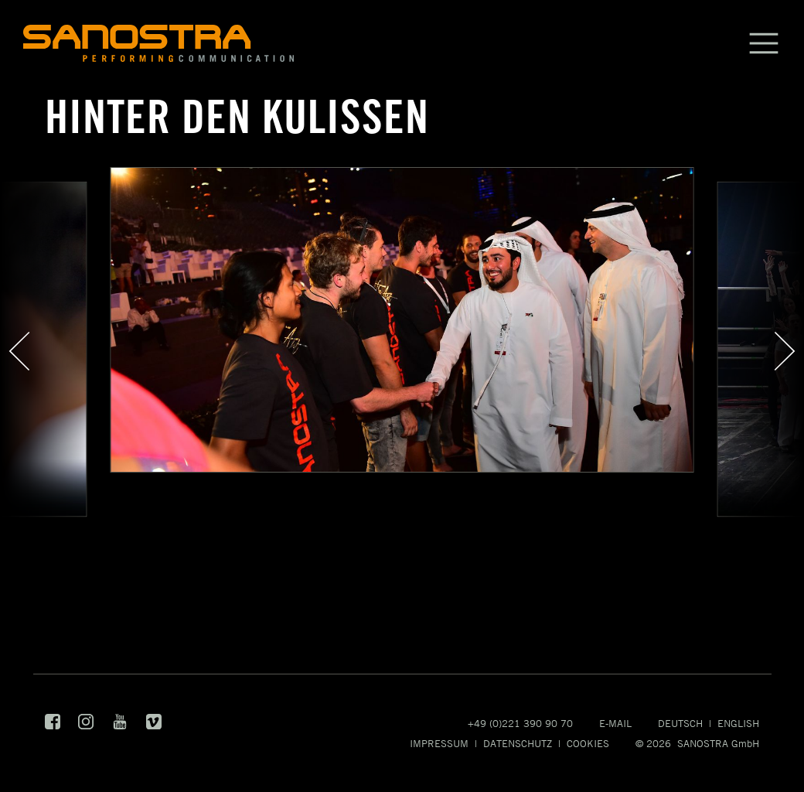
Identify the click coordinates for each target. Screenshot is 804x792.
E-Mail (615, 723)
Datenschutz (517, 743)
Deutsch (680, 723)
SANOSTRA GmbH (718, 743)
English (738, 723)
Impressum (439, 743)
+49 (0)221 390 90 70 (520, 723)
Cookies (588, 743)
